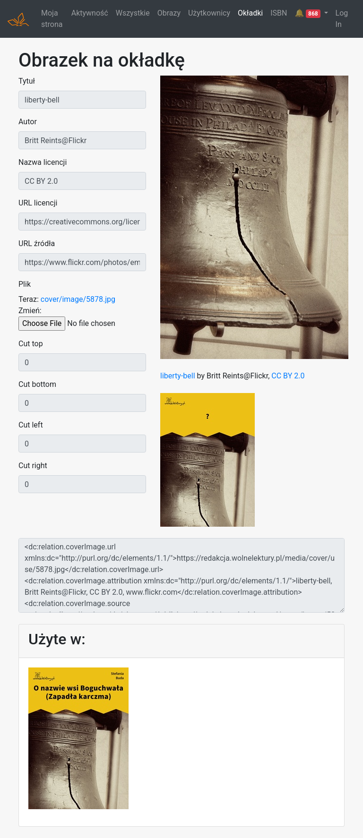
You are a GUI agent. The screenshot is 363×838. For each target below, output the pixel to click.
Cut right (32, 465)
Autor (27, 121)
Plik (24, 284)
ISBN (278, 13)
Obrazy (169, 13)
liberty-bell (177, 375)
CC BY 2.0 (287, 375)
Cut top (30, 343)
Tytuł (26, 81)
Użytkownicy (209, 13)
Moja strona (51, 19)
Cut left (30, 424)
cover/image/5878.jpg (78, 299)
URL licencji (37, 202)
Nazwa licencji (42, 162)
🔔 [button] (308, 13)
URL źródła (36, 243)
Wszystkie (133, 13)
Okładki (250, 13)
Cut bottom (37, 384)
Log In (342, 19)
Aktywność (89, 13)
